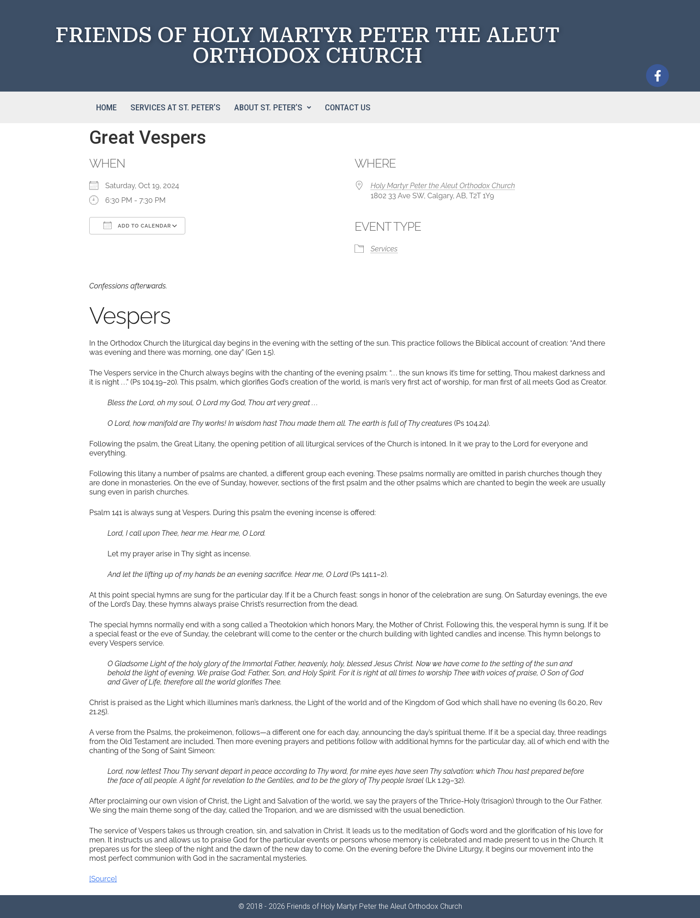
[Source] (103, 879)
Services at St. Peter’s (175, 107)
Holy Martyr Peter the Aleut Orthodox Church (443, 185)
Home (106, 107)
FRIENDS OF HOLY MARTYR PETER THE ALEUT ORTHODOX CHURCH (307, 45)
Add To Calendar (137, 225)
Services (384, 248)
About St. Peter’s (272, 107)
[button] (272, 107)
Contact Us (348, 107)
